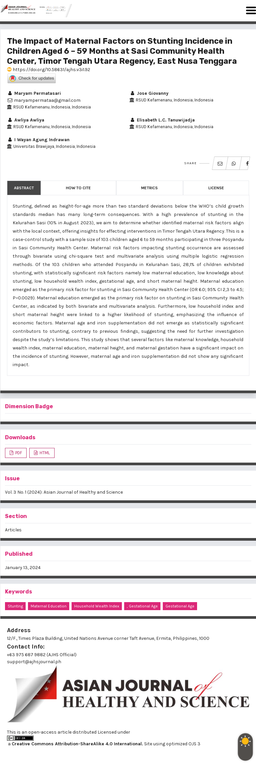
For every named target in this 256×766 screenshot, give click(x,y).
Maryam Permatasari (34, 93)
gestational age (179, 606)
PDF (18, 452)
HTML (44, 452)
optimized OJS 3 (182, 744)
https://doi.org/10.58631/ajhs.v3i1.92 (48, 69)
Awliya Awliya (25, 120)
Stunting (15, 606)
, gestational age (142, 606)
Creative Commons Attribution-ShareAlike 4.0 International (77, 744)
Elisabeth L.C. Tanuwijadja (162, 120)
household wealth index (96, 606)
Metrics (149, 188)
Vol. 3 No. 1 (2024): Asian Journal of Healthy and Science (64, 492)
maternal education (49, 606)
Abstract (24, 188)
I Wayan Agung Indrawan (38, 140)
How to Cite (78, 188)
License (216, 188)
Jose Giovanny (148, 93)
